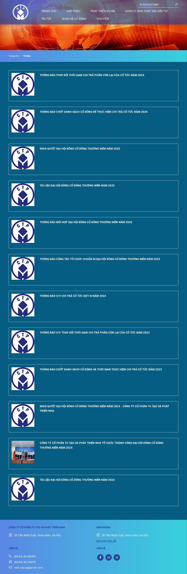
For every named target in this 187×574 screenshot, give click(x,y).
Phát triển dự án (103, 11)
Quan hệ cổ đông (74, 18)
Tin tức (46, 18)
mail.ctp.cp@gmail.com (26, 567)
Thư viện (102, 18)
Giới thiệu (73, 11)
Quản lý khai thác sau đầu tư (146, 11)
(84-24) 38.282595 (22, 556)
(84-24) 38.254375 (22, 562)
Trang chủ (48, 11)
